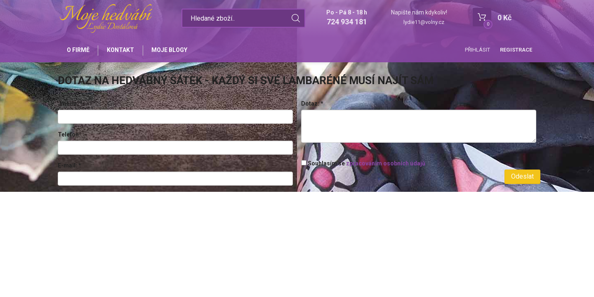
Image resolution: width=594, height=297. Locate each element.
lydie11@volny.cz (423, 22)
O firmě (78, 50)
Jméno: (70, 104)
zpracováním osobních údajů (385, 164)
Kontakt (122, 50)
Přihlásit (477, 50)
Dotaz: (312, 104)
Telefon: (69, 135)
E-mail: (69, 166)
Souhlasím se (363, 164)
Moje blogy (172, 50)
